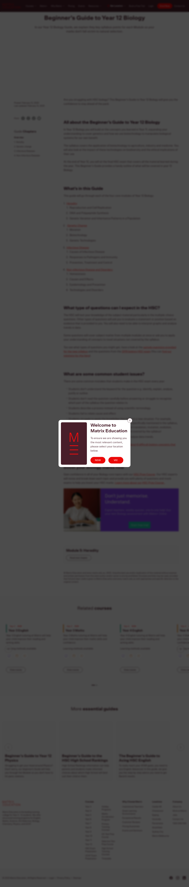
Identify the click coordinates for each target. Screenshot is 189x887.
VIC (116, 460)
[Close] (129, 420)
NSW (98, 460)
